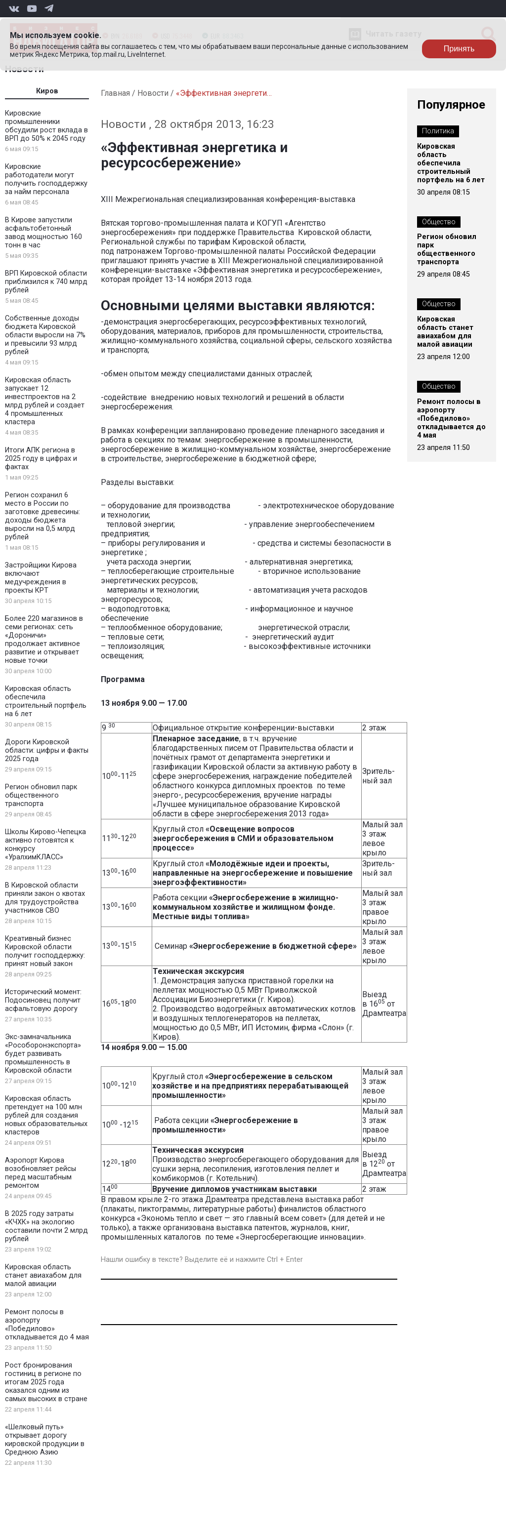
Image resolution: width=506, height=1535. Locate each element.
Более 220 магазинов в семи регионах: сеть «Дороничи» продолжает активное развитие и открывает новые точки (44, 639)
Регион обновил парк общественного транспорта (41, 795)
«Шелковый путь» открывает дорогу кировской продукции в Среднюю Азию (44, 1439)
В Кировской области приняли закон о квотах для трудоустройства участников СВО (45, 898)
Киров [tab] (47, 91)
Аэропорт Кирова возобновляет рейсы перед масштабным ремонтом (40, 1173)
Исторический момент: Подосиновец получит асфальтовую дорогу (43, 1000)
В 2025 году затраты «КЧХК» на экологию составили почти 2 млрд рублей (46, 1226)
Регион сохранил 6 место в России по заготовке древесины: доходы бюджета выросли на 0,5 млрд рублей (42, 516)
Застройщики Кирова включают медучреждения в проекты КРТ (41, 578)
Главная (115, 93)
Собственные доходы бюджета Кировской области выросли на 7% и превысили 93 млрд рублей (45, 335)
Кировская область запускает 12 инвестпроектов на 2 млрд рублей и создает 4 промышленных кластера (44, 401)
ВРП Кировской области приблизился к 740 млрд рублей (46, 281)
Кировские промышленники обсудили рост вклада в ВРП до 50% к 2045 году (46, 126)
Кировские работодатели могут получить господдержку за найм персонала (46, 179)
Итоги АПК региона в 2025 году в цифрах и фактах (41, 458)
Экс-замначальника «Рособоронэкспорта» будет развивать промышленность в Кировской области (43, 1054)
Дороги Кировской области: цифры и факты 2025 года (46, 750)
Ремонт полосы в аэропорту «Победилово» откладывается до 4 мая (47, 1324)
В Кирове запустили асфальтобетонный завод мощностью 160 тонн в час (43, 232)
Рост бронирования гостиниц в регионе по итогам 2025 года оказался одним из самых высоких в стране (46, 1382)
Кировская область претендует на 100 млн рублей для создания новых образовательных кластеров (46, 1115)
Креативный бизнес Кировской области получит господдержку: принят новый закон (45, 951)
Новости (153, 93)
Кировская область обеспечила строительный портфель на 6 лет (45, 701)
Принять (459, 48)
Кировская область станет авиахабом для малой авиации (43, 1275)
